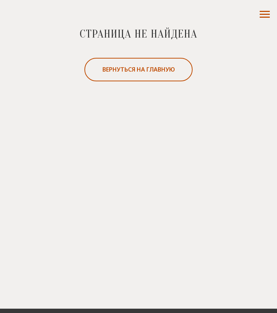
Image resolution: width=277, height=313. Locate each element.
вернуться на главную (138, 69)
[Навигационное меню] (265, 14)
